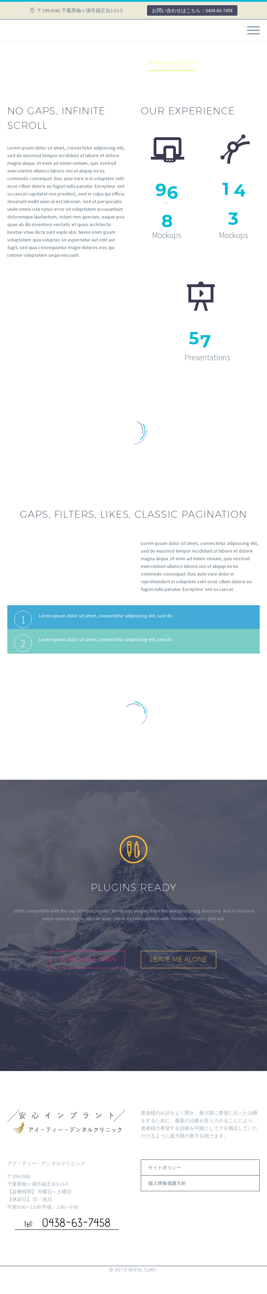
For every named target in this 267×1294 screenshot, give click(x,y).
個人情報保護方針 (167, 1183)
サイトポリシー (164, 1167)
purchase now (88, 959)
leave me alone (178, 959)
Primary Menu (253, 30)
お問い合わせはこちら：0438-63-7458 (192, 10)
